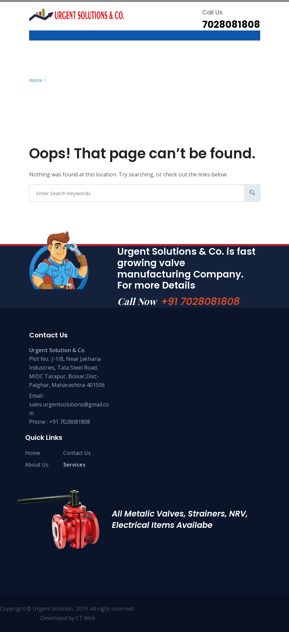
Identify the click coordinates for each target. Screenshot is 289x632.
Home (32, 453)
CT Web (85, 618)
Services (74, 464)
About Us (37, 464)
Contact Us (77, 453)
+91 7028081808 (200, 302)
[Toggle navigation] (33, 39)
